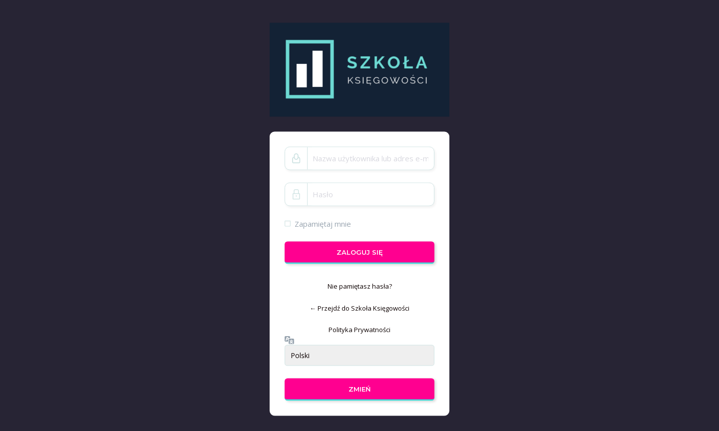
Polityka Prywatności (359, 329)
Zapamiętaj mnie (323, 223)
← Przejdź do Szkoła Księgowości (359, 307)
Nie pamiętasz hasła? (360, 286)
